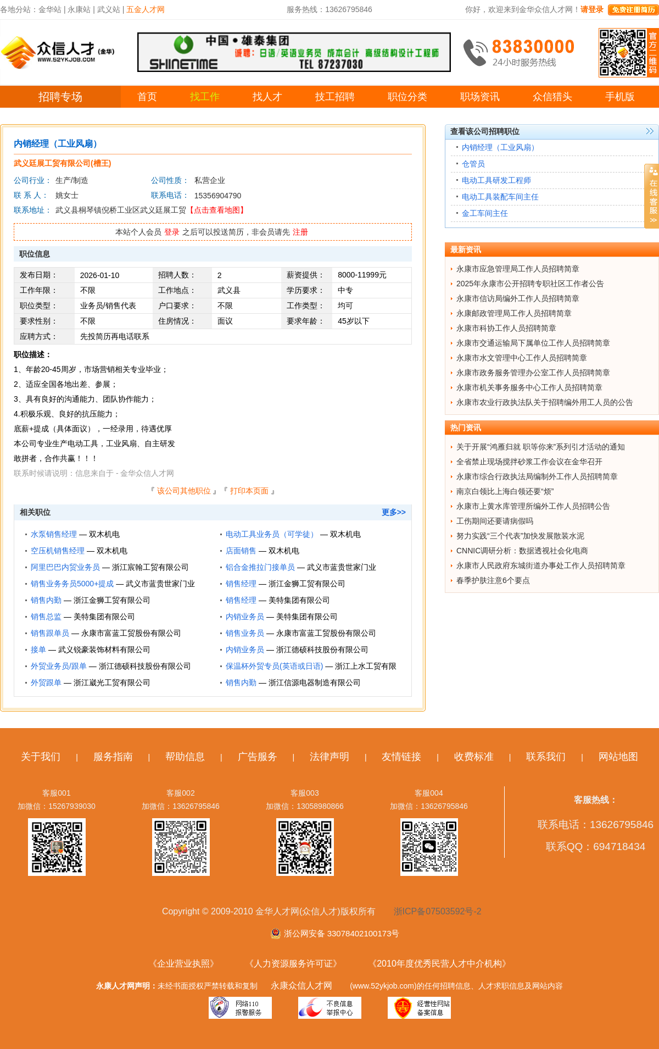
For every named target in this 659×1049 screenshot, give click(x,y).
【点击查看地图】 (217, 210)
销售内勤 (46, 600)
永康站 (79, 9)
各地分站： (19, 9)
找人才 (267, 96)
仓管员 (473, 163)
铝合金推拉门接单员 (260, 567)
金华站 (50, 9)
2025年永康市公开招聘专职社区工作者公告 (530, 283)
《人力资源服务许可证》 (293, 963)
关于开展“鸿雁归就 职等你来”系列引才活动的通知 (540, 446)
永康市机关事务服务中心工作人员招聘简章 (529, 387)
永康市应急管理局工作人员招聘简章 (517, 268)
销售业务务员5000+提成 (72, 583)
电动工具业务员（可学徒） (272, 534)
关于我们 (40, 756)
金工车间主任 (485, 213)
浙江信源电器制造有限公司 (315, 682)
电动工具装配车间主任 (500, 196)
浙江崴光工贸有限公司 (112, 682)
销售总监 (46, 616)
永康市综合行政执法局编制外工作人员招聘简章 (537, 476)
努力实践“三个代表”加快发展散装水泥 (520, 535)
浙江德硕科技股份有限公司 (322, 649)
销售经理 (241, 583)
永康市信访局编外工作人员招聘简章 (517, 298)
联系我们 (546, 756)
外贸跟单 (46, 682)
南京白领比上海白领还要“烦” (505, 491)
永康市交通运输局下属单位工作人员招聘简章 (533, 342)
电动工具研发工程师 (496, 180)
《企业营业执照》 (183, 963)
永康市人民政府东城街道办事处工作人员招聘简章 (541, 565)
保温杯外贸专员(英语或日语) (274, 666)
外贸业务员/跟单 (59, 666)
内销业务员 (245, 616)
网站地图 (618, 756)
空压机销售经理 (58, 550)
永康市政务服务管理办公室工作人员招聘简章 (533, 372)
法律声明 (329, 756)
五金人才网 (145, 9)
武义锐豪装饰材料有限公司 (104, 649)
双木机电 (104, 534)
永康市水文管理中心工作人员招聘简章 (521, 357)
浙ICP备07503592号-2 (438, 911)
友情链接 (401, 756)
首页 (147, 96)
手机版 (620, 96)
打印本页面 (249, 490)
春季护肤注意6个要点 (493, 580)
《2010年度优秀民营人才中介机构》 (439, 963)
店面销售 (241, 550)
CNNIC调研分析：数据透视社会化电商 (522, 550)
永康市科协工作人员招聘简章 (506, 328)
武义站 (108, 9)
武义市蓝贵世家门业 (341, 567)
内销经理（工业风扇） (500, 147)
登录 (172, 231)
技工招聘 (335, 96)
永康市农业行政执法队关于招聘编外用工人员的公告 (544, 402)
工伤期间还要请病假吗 (494, 521)
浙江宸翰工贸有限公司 (150, 567)
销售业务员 (245, 633)
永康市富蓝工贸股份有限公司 (131, 633)
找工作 (205, 96)
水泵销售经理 (54, 534)
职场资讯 (480, 96)
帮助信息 (185, 756)
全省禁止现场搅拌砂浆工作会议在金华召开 (529, 461)
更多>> (394, 512)
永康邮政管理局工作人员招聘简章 (514, 313)
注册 (300, 231)
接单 (38, 649)
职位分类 (407, 96)
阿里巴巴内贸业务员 (65, 567)
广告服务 (257, 756)
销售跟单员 (50, 633)
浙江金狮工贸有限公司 (307, 583)
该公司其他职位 (184, 490)
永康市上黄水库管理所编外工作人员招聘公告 (533, 506)
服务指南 (113, 756)
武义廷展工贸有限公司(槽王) (62, 163)
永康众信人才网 (301, 985)
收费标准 (474, 756)
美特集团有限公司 (299, 600)
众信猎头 (552, 96)
